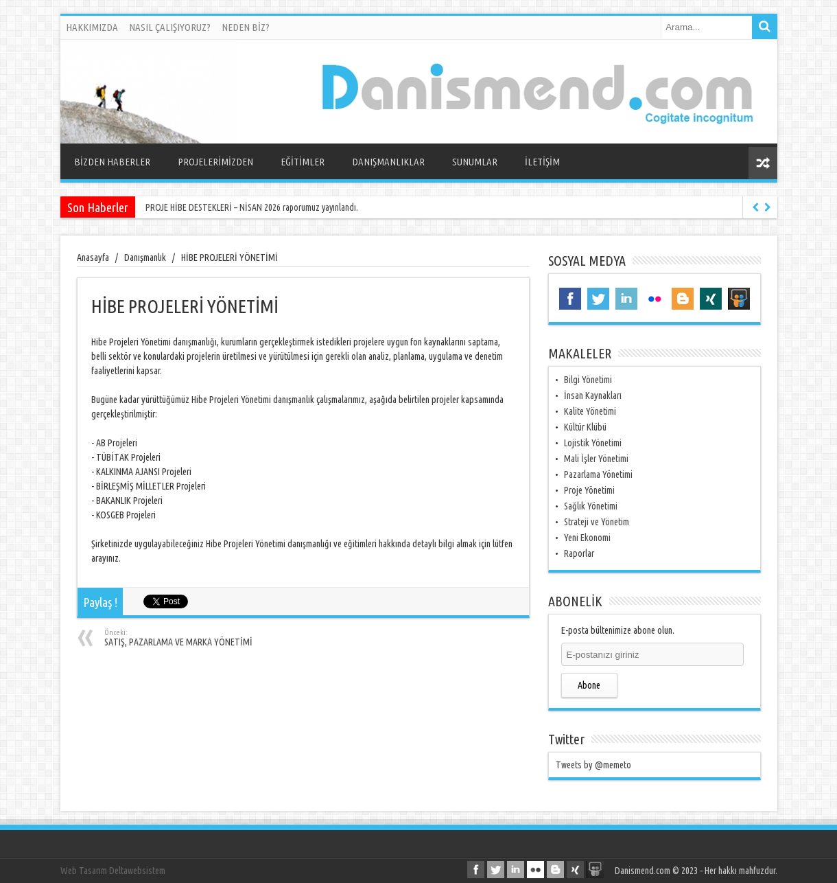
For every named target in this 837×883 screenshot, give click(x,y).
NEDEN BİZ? (246, 27)
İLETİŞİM (542, 162)
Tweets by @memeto (593, 764)
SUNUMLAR (474, 162)
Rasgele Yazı (762, 163)
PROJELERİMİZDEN (215, 162)
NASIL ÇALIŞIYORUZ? (170, 27)
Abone (589, 685)
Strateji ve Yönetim (596, 521)
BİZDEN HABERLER (112, 162)
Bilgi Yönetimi (588, 379)
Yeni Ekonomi (587, 537)
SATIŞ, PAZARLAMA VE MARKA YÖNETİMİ (188, 637)
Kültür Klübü (585, 427)
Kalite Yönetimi (590, 411)
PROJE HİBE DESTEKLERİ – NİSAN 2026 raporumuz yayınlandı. (252, 207)
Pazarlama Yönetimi (598, 474)
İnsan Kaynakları (593, 395)
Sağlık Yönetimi (590, 506)
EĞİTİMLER (303, 162)
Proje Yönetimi (589, 490)
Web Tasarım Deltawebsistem (112, 870)
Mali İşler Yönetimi (596, 458)
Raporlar (579, 553)
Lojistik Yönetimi (593, 442)
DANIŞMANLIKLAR (388, 162)
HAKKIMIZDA (92, 27)
